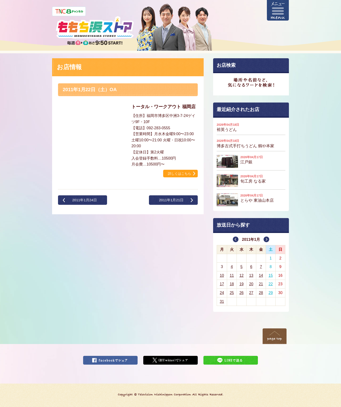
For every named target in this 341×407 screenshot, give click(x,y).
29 (271, 293)
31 (222, 302)
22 (271, 284)
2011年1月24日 (84, 200)
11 (232, 275)
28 (261, 293)
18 (232, 284)
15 (271, 275)
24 (222, 293)
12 (241, 275)
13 (251, 275)
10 (222, 275)
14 (261, 275)
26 (241, 293)
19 (241, 284)
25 (232, 293)
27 (251, 293)
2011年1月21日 (171, 200)
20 (251, 284)
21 (261, 284)
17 (222, 284)
